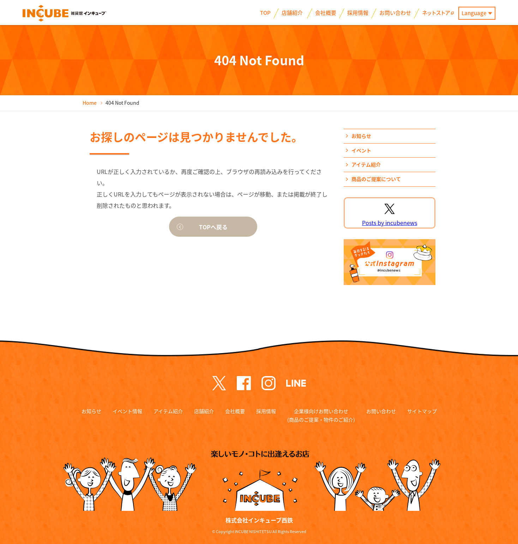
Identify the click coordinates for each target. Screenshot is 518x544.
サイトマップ (422, 411)
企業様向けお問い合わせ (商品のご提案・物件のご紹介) (321, 415)
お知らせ (361, 135)
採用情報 (266, 411)
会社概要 (235, 411)
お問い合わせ (381, 411)
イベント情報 (127, 411)
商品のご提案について (376, 178)
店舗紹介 (204, 411)
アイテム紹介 (366, 164)
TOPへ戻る (213, 227)
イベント (361, 150)
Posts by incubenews (389, 222)
